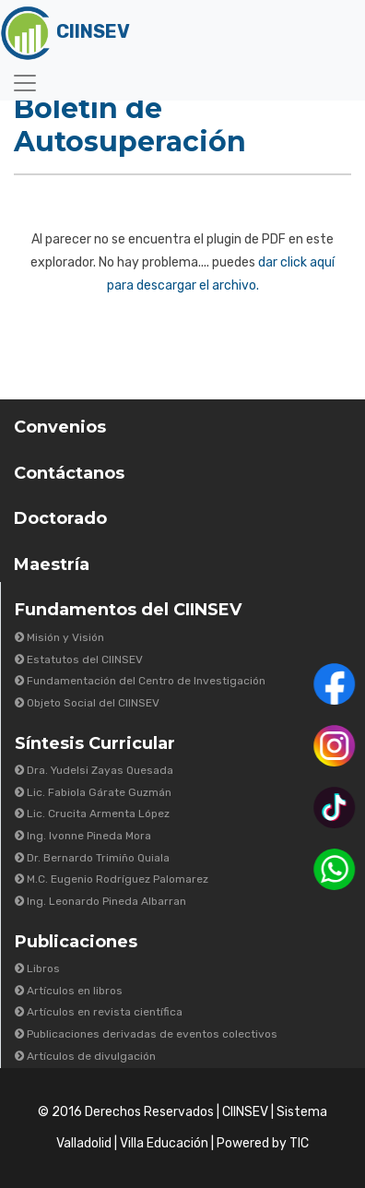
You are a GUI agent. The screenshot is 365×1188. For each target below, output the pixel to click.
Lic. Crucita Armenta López (92, 813)
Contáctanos (69, 473)
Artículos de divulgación (85, 1056)
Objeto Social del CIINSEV (87, 702)
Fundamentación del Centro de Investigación (140, 680)
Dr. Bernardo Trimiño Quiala (92, 857)
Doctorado (60, 518)
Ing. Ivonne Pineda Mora (83, 835)
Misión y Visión (59, 637)
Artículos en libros (69, 990)
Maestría (51, 564)
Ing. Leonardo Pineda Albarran (100, 901)
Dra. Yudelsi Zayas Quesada (94, 770)
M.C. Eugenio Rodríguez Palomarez (111, 879)
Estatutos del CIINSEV (79, 659)
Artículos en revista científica (98, 1011)
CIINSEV (245, 1112)
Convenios (60, 427)
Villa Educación (164, 1143)
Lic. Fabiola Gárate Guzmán (93, 792)
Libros (37, 968)
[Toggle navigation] (25, 83)
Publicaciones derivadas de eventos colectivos (146, 1034)
